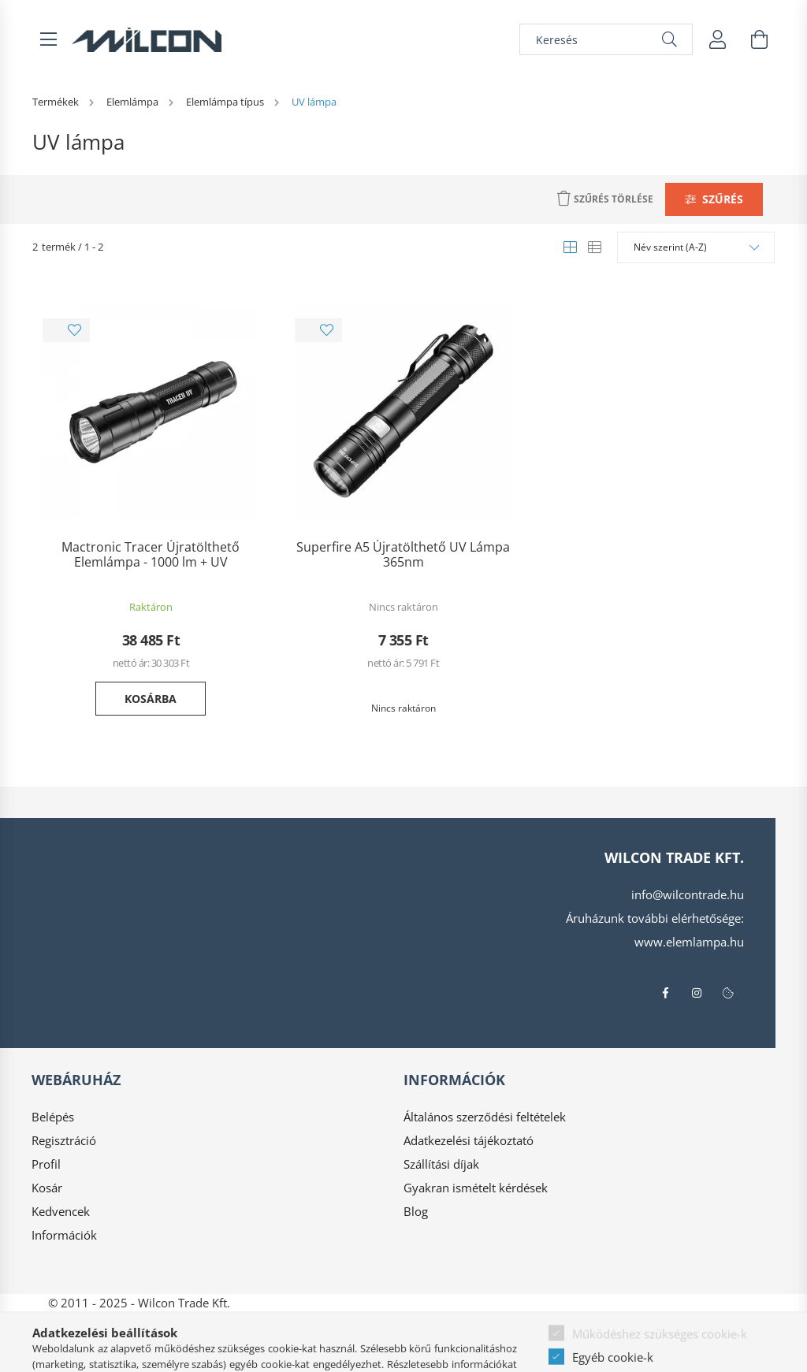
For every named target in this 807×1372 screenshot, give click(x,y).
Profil (46, 1164)
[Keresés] (606, 39)
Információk (64, 1235)
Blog (416, 1211)
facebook (665, 993)
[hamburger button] (48, 39)
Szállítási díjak (441, 1164)
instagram (696, 993)
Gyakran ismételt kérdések (476, 1188)
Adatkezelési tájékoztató (469, 1140)
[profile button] (718, 39)
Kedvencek (61, 1211)
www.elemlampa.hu (689, 942)
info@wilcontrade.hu (687, 894)
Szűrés (722, 198)
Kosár (47, 1188)
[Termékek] (56, 102)
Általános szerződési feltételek (485, 1117)
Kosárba (151, 698)
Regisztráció (64, 1140)
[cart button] (759, 39)
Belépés (53, 1117)
